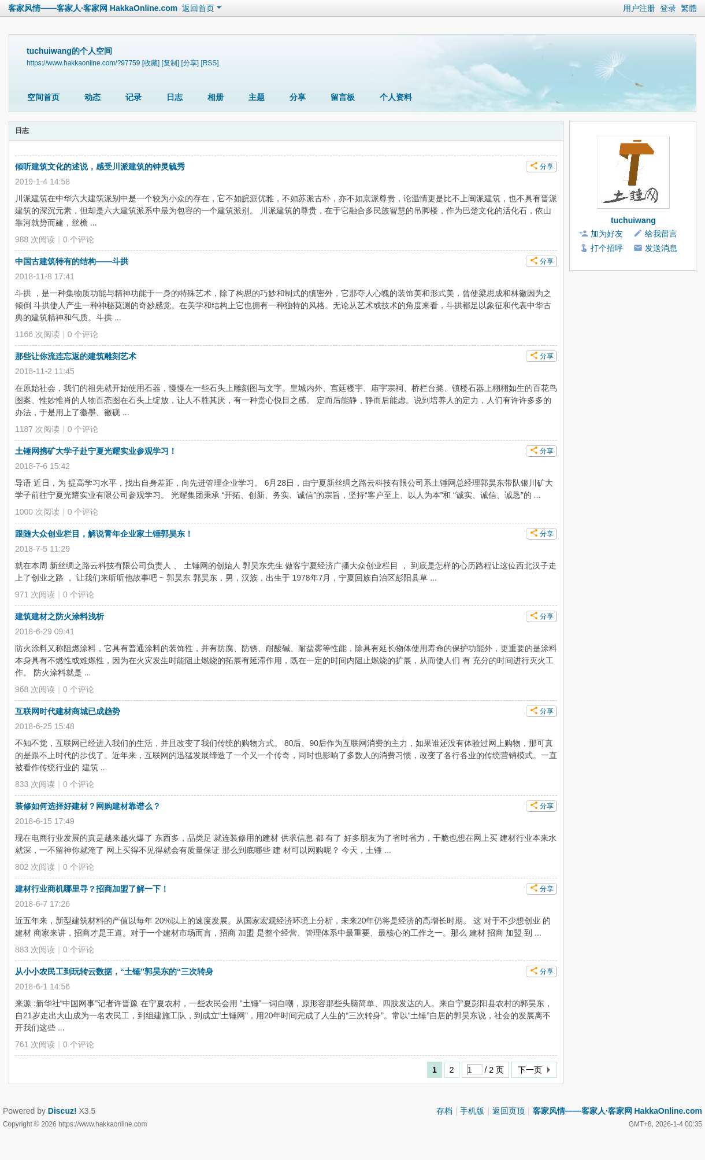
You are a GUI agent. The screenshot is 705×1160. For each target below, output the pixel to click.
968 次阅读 (35, 689)
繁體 (689, 8)
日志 (174, 97)
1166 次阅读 (37, 334)
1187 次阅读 (37, 429)
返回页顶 (508, 1110)
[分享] (190, 63)
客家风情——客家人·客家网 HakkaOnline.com (92, 8)
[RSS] (209, 63)
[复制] (171, 63)
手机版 (472, 1110)
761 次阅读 (35, 1044)
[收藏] (151, 63)
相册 (215, 97)
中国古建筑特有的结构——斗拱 (71, 261)
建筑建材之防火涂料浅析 (59, 616)
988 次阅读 (35, 239)
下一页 (530, 1069)
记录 (133, 97)
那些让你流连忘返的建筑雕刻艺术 (75, 356)
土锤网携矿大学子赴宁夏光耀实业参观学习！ (96, 451)
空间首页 (43, 97)
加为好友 (607, 233)
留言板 (343, 97)
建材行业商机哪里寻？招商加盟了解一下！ (92, 888)
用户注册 (639, 8)
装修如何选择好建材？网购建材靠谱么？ (88, 806)
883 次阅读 (35, 949)
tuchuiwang (633, 220)
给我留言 (661, 233)
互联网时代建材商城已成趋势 (67, 711)
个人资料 (396, 97)
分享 (298, 97)
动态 (92, 97)
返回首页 (198, 8)
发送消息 (661, 248)
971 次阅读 (35, 594)
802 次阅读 (35, 866)
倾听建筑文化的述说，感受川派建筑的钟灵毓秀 (100, 166)
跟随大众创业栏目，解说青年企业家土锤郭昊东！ (104, 533)
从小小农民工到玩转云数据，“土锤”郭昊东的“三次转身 (114, 971)
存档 (444, 1110)
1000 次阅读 (37, 511)
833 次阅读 (35, 784)
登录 (668, 8)
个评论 (78, 239)
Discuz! (62, 1110)
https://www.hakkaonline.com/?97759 (83, 63)
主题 (256, 97)
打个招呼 (607, 248)
